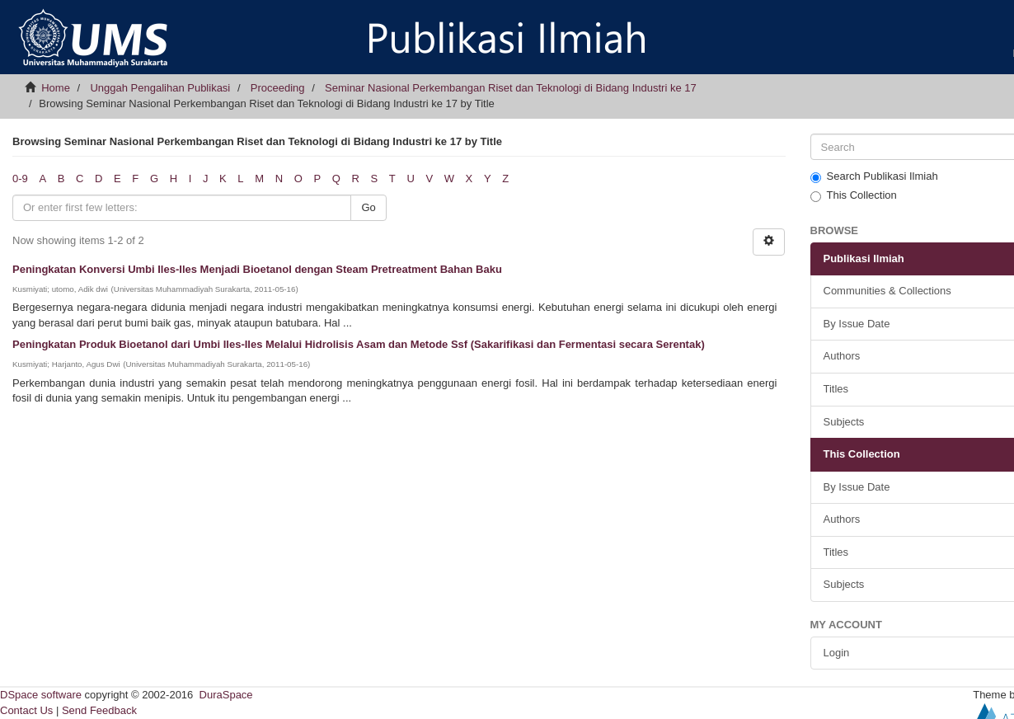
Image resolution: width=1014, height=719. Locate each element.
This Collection (853, 195)
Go (368, 207)
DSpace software (41, 694)
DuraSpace (226, 694)
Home (55, 88)
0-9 (20, 178)
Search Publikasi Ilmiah (874, 176)
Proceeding (278, 88)
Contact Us (26, 710)
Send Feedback (99, 710)
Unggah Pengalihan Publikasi (160, 88)
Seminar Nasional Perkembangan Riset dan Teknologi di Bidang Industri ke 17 (511, 88)
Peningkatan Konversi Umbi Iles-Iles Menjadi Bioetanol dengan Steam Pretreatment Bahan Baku (257, 269)
